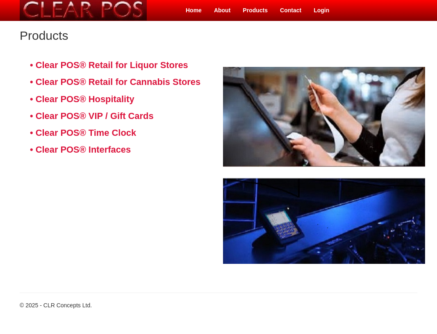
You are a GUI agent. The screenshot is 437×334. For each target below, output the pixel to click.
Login (321, 10)
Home (194, 10)
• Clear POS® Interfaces (80, 149)
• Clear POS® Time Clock (83, 133)
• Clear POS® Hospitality (82, 99)
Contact (290, 10)
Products (255, 10)
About (222, 10)
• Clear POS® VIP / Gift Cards (92, 116)
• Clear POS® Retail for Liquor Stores (109, 65)
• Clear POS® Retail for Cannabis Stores (115, 82)
